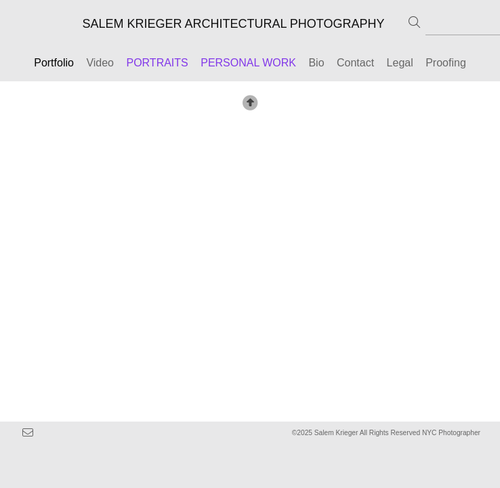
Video (100, 62)
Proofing (445, 62)
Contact (355, 62)
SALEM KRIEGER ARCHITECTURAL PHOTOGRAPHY (233, 23)
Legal (402, 62)
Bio (316, 62)
